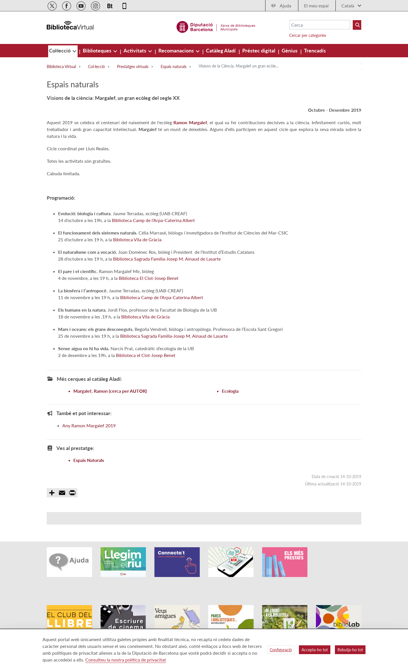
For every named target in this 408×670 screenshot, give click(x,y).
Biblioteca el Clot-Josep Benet (145, 362)
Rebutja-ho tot (350, 649)
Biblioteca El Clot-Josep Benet (148, 285)
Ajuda (285, 5)
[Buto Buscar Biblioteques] (357, 25)
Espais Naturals (88, 467)
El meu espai (316, 5)
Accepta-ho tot (314, 649)
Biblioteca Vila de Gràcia (137, 246)
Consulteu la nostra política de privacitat (125, 659)
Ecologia (230, 397)
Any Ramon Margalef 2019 (89, 432)
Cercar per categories (307, 35)
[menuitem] (60, 50)
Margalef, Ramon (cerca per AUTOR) (110, 397)
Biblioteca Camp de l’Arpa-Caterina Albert (153, 227)
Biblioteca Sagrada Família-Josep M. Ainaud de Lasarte (167, 265)
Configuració (281, 649)
